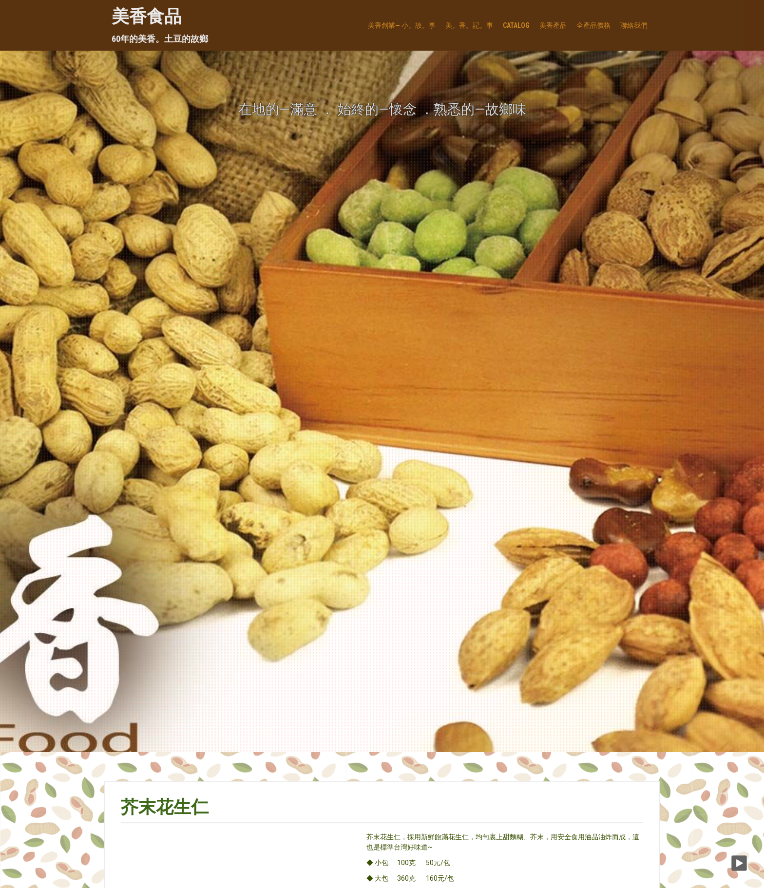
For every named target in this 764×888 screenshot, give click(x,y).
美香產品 (553, 25)
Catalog (516, 25)
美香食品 (147, 16)
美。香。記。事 (469, 25)
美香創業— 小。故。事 (402, 25)
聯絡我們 (634, 25)
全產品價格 (593, 25)
